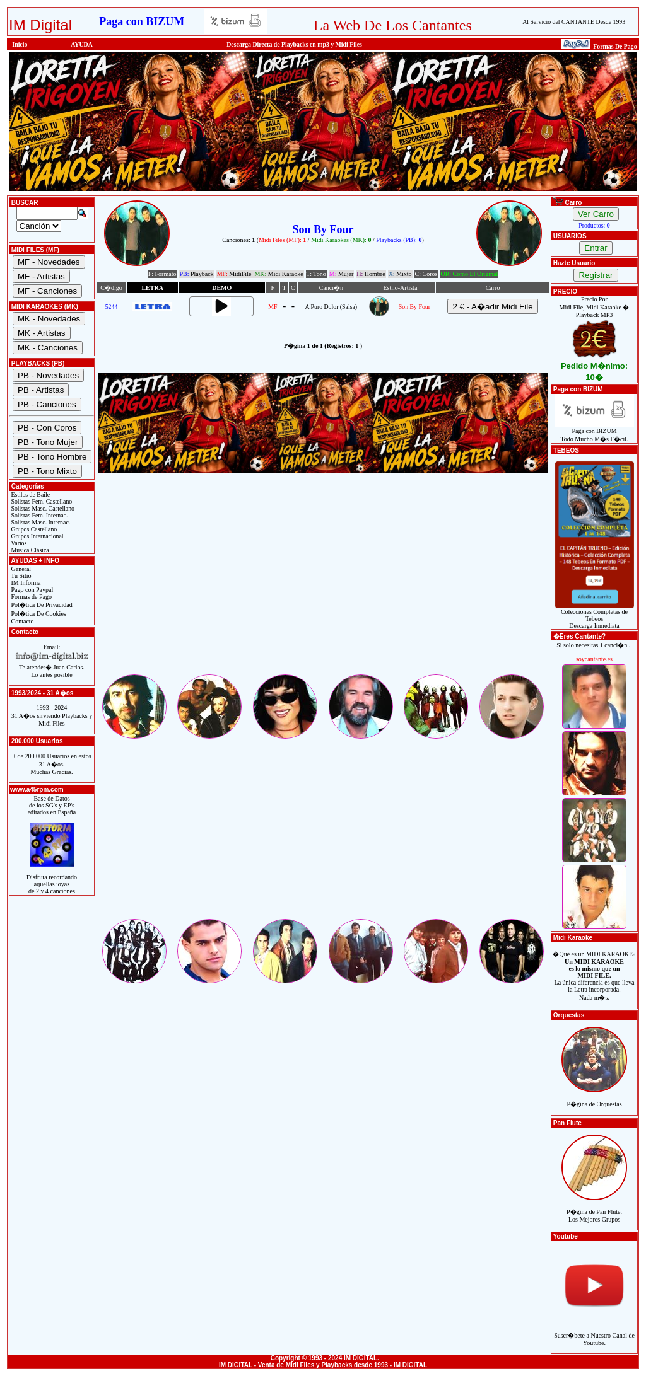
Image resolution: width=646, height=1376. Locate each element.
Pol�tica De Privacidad (41, 604)
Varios (17, 543)
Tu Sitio (20, 575)
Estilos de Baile (29, 494)
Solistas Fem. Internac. (38, 515)
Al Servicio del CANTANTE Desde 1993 (573, 21)
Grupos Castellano (33, 529)
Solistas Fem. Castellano (40, 501)
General (20, 568)
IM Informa (24, 582)
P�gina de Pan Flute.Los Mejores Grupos (594, 1208)
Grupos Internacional (36, 536)
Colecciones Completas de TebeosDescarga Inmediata (594, 616)
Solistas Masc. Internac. (39, 522)
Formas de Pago (30, 596)
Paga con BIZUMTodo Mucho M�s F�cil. (594, 432)
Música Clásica (29, 549)
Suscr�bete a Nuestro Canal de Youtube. (594, 1332)
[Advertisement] (323, 584)
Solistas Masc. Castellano (41, 508)
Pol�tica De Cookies (37, 613)
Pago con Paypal (31, 589)
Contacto (21, 621)
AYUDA (82, 44)
